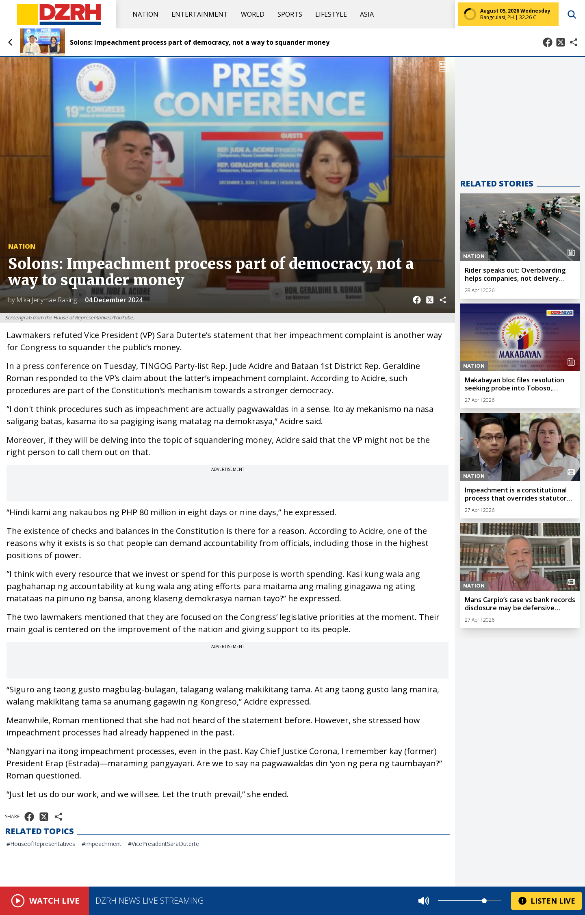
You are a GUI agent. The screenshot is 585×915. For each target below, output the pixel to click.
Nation (145, 14)
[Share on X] (561, 42)
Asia (367, 14)
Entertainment (199, 14)
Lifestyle (331, 14)
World (252, 14)
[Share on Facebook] (547, 42)
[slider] (484, 900)
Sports (289, 14)
